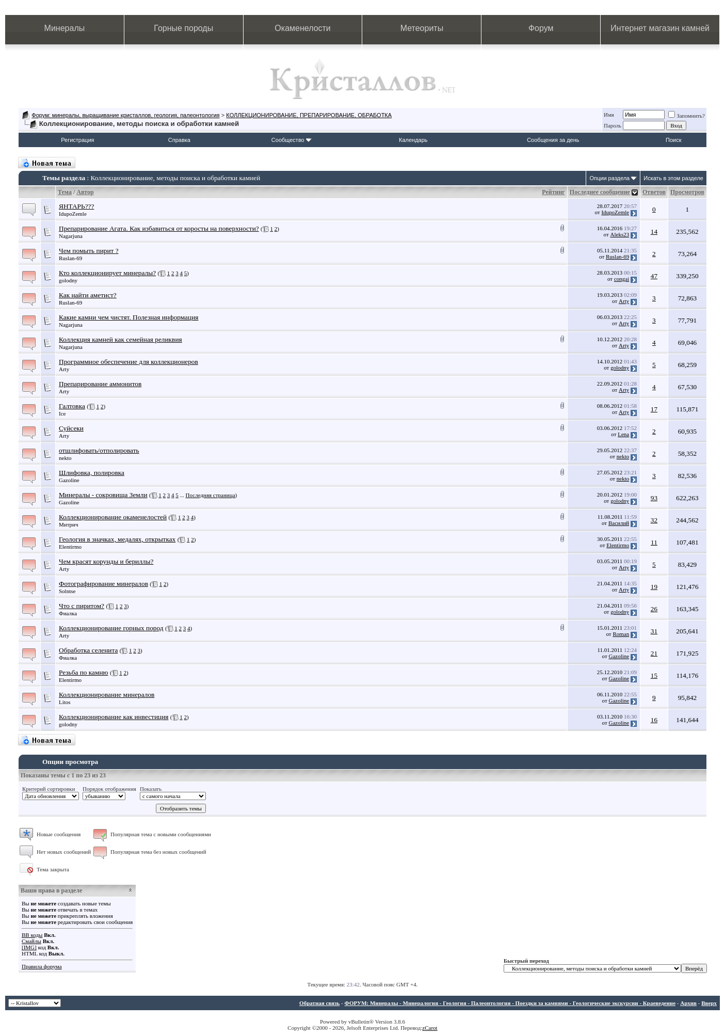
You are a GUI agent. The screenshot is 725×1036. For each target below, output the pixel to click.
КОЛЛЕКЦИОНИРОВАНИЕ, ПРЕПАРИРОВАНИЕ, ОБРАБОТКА (309, 115)
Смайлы (31, 941)
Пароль (612, 125)
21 (654, 653)
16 (654, 720)
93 (654, 498)
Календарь (413, 140)
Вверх (709, 1003)
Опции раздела (609, 178)
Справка (179, 140)
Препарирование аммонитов (100, 384)
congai (621, 279)
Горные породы (183, 28)
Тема (65, 192)
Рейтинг (553, 192)
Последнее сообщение (600, 192)
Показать (151, 789)
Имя (609, 114)
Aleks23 (620, 234)
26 (654, 609)
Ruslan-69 (70, 258)
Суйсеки (71, 428)
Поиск (673, 140)
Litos (65, 702)
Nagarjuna (71, 236)
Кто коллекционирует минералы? (107, 273)
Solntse (67, 591)
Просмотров (687, 192)
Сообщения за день (553, 140)
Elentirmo (70, 547)
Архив (688, 1003)
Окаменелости (302, 28)
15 (654, 675)
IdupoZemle (73, 214)
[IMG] (29, 947)
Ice (62, 413)
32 (654, 520)
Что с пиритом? (81, 606)
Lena (623, 434)
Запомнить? (686, 116)
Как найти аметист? (88, 295)
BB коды (32, 935)
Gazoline (69, 480)
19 (654, 587)
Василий (618, 523)
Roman (621, 634)
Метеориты (421, 28)
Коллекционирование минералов (106, 694)
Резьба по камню (83, 672)
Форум (541, 28)
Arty (624, 301)
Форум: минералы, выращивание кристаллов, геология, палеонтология (125, 115)
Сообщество (291, 140)
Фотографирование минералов (103, 583)
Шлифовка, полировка (91, 472)
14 (654, 231)
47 (654, 276)
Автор (84, 192)
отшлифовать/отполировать (99, 450)
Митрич (68, 524)
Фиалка (68, 613)
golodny (68, 280)
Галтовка (72, 406)
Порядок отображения (109, 789)
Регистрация (77, 140)
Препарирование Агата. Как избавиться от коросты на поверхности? (159, 228)
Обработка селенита (88, 650)
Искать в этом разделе (673, 178)
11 (654, 542)
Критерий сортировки (48, 789)
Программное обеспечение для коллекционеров (128, 361)
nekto (65, 458)
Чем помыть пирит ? (89, 250)
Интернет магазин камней (660, 28)
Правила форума (42, 966)
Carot (431, 1028)
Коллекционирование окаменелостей (113, 517)
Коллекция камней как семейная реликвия (120, 339)
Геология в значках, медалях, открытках (117, 539)
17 (654, 409)
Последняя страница (210, 495)
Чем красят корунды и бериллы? (106, 561)
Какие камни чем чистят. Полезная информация (128, 317)
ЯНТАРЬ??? (76, 206)
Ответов (654, 192)
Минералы (64, 28)
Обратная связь (319, 1003)
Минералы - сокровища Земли (103, 495)
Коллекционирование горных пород (111, 628)
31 (654, 631)
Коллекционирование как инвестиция (113, 717)
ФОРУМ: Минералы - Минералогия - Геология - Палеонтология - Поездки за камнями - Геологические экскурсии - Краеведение (509, 1003)
